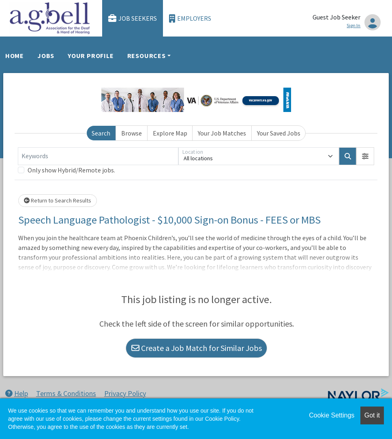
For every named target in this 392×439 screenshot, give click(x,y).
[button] (365, 156)
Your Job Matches (222, 133)
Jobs (45, 56)
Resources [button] (146, 56)
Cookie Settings (331, 415)
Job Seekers (132, 18)
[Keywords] (98, 156)
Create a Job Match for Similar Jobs (196, 348)
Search (101, 133)
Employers (190, 18)
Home (14, 56)
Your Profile (91, 56)
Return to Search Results (57, 200)
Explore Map (170, 133)
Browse (131, 133)
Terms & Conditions (66, 393)
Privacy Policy (125, 393)
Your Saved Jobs (278, 133)
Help (16, 393)
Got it (372, 415)
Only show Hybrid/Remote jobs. (71, 170)
